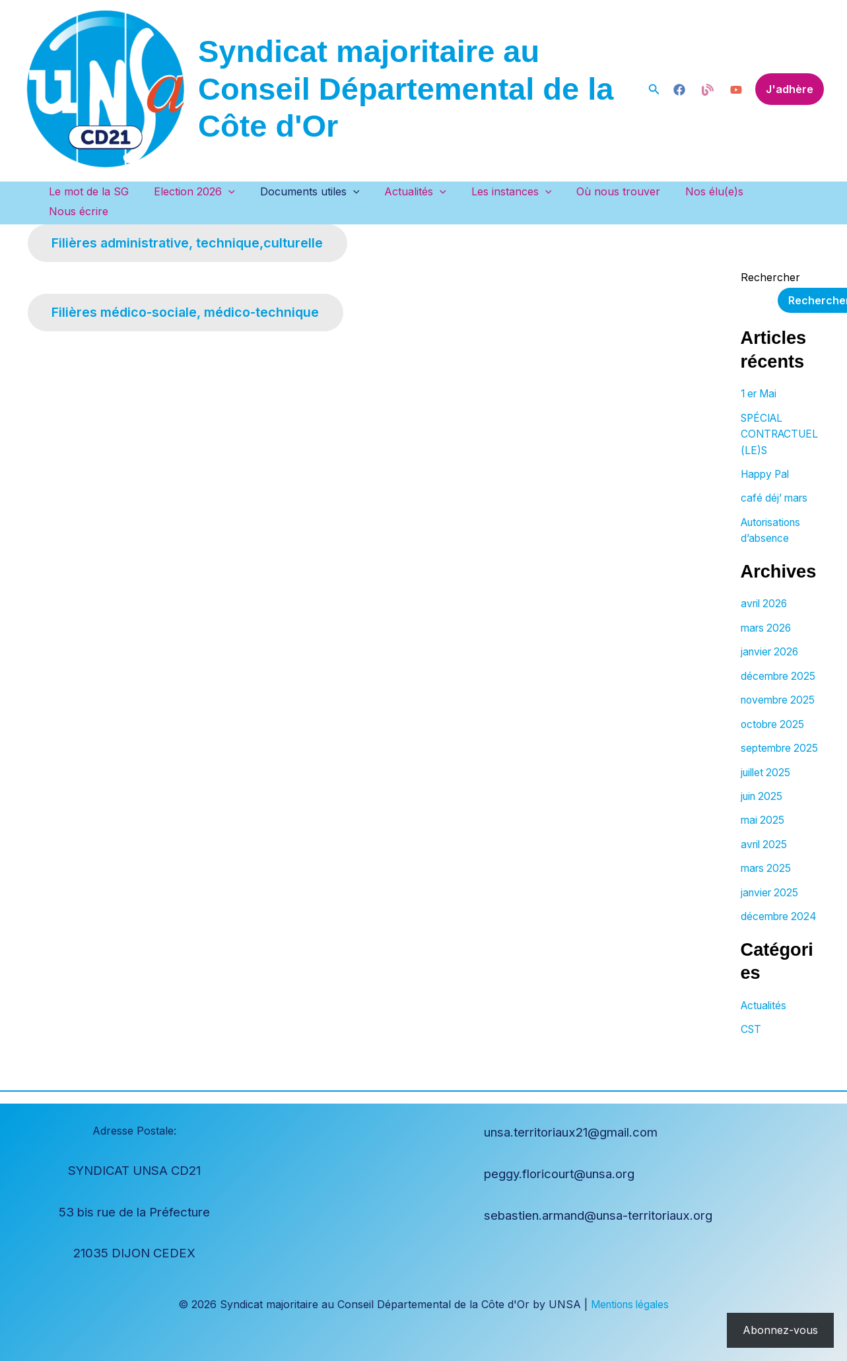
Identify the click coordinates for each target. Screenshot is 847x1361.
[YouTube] (736, 90)
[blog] (679, 90)
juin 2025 (763, 803)
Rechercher (770, 258)
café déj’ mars (776, 477)
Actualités (417, 191)
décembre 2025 (780, 652)
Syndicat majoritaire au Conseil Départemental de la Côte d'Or (405, 88)
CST (751, 1050)
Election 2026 (203, 191)
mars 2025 (767, 874)
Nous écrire (783, 191)
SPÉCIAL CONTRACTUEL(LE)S (778, 413)
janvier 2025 (771, 898)
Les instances (508, 191)
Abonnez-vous (780, 1330)
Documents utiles (314, 191)
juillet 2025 (767, 779)
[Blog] (708, 90)
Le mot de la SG (102, 191)
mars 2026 (767, 605)
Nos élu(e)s (704, 191)
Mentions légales (630, 1304)
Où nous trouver (612, 191)
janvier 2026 (771, 629)
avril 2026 (765, 581)
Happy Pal (767, 453)
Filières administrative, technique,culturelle (191, 225)
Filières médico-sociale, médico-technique (189, 296)
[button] (654, 89)
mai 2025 (763, 827)
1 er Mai (760, 374)
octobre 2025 (774, 716)
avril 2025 (765, 850)
